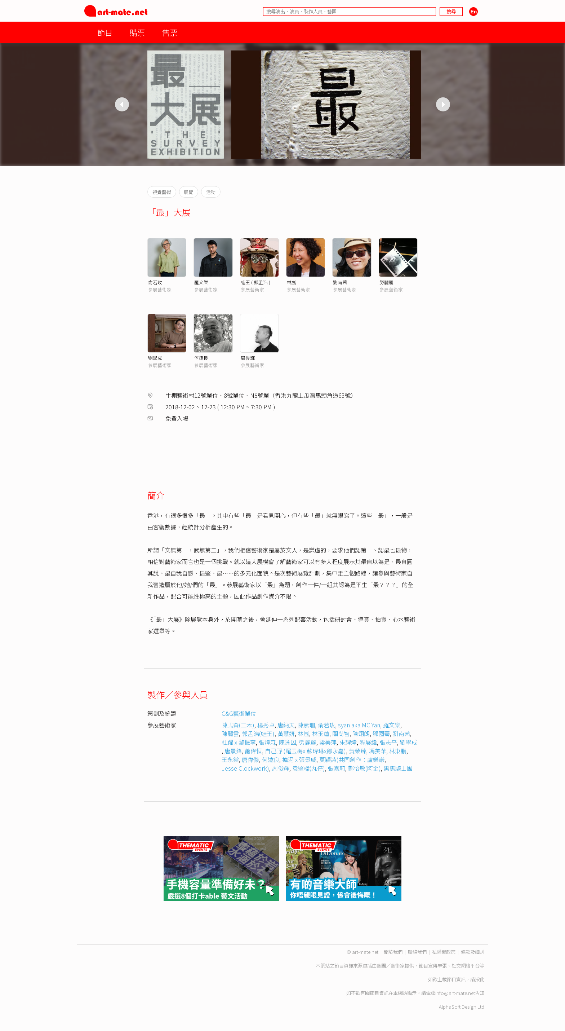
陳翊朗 (361, 733)
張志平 (388, 742)
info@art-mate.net (455, 993)
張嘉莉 (336, 768)
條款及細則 (472, 951)
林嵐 (291, 282)
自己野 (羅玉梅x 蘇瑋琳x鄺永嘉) (305, 750)
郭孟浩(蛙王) (258, 733)
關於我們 (393, 951)
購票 (137, 32)
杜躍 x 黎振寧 (239, 742)
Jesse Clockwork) (245, 768)
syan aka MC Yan (359, 725)
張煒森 (267, 742)
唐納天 (286, 725)
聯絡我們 (417, 951)
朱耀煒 (348, 742)
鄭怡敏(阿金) (364, 768)
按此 (479, 979)
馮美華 (377, 750)
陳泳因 (287, 742)
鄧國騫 (381, 733)
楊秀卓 (266, 725)
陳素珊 (306, 725)
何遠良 (201, 357)
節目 (104, 32)
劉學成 (155, 357)
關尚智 (341, 733)
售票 (169, 32)
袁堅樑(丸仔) (308, 768)
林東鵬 (397, 750)
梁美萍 (328, 742)
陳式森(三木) (238, 725)
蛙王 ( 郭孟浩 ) (255, 282)
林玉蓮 (320, 733)
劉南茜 (340, 282)
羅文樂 (201, 282)
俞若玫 (155, 282)
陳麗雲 (230, 733)
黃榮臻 (357, 750)
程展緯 (368, 742)
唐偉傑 (250, 759)
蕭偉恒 (253, 750)
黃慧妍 (286, 733)
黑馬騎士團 (398, 768)
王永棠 (230, 759)
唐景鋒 (233, 750)
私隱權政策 (443, 951)
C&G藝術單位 (239, 713)
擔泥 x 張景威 (299, 759)
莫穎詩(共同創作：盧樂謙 (351, 759)
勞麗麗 (386, 282)
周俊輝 (248, 357)
